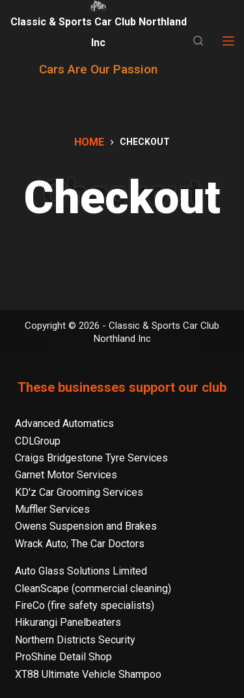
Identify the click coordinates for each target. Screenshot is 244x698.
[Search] (198, 40)
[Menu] (228, 41)
